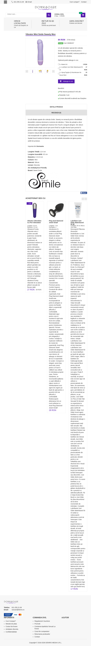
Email (28, 2)
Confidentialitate (11, 632)
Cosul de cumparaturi (42, 631)
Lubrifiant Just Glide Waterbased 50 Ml (77, 222)
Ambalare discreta (12, 629)
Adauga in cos (68, 81)
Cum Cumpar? (11, 621)
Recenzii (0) (56, 113)
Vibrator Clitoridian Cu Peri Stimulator (34, 221)
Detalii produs (56, 107)
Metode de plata (11, 624)
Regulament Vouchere (42, 621)
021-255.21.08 (17, 2)
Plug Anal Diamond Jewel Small (56, 221)
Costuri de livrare (11, 626)
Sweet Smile (37, 170)
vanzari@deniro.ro (18, 610)
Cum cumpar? (74, 2)
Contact (83, 2)
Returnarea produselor (42, 634)
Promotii (37, 624)
